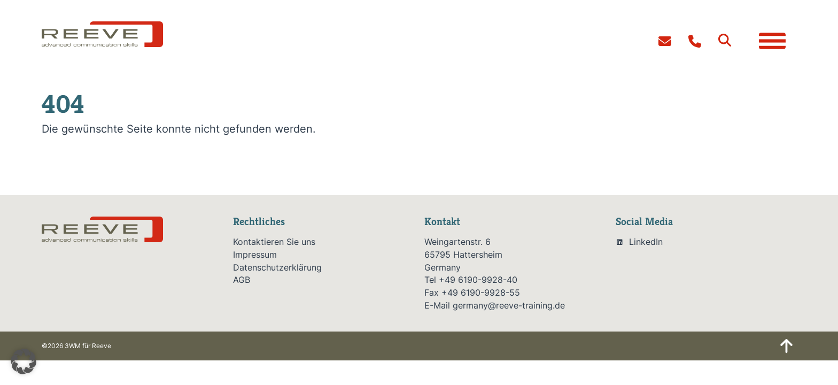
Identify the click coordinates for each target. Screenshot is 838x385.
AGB (241, 280)
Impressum (255, 255)
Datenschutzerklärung (277, 268)
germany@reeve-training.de (509, 306)
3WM (73, 346)
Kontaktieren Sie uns (274, 242)
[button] (724, 40)
